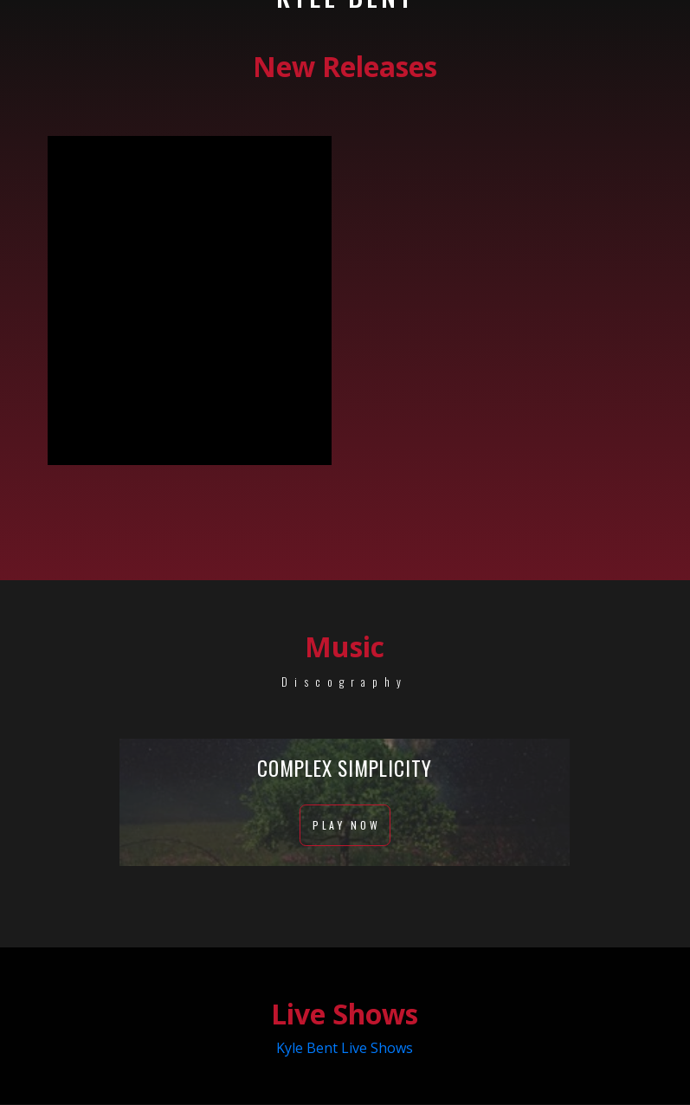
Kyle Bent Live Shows (344, 1048)
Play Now (345, 826)
